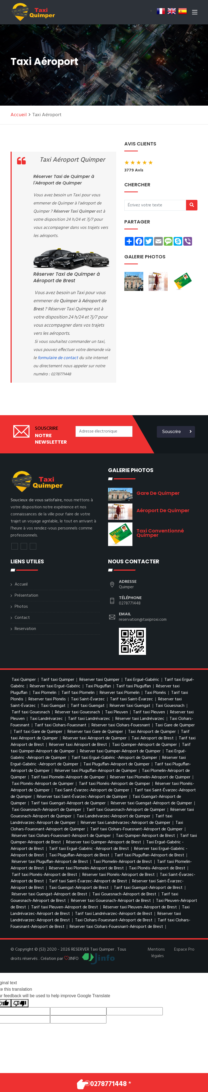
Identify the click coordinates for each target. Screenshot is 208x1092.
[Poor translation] (19, 1003)
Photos (21, 606)
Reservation (25, 628)
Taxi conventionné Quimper (160, 532)
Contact (22, 617)
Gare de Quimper (158, 493)
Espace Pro (184, 949)
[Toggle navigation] (194, 13)
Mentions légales (156, 953)
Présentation (26, 595)
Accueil (19, 115)
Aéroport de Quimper (162, 510)
